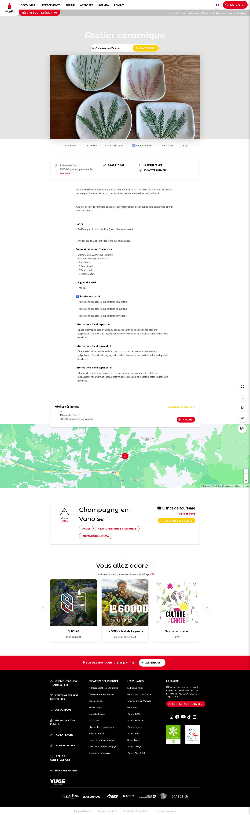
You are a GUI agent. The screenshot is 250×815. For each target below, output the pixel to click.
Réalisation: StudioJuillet (136, 811)
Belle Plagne (133, 740)
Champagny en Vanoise (181, 407)
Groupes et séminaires (100, 753)
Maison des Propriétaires (101, 727)
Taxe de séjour (96, 700)
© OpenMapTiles (208, 486)
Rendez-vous (220, 13)
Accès (86, 528)
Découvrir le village (178, 520)
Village (184, 145)
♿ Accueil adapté (141, 145)
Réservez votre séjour (39, 12)
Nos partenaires (64, 770)
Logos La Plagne (97, 713)
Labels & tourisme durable (102, 740)
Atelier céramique (238, 13)
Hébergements (50, 5)
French (217, 5)
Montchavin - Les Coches (140, 694)
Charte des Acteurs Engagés (103, 746)
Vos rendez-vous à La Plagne (197, 13)
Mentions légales (82, 811)
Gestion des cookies (165, 811)
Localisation (166, 145)
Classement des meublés (101, 694)
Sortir (70, 5)
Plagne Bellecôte (135, 720)
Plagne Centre (134, 727)
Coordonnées (69, 145)
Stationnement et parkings (117, 528)
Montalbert (133, 707)
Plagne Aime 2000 (136, 753)
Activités (86, 5)
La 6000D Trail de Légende (125, 631)
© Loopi (246, 486)
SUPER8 (73, 631)
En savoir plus (145, 48)
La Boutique (60, 709)
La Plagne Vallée (135, 687)
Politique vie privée (107, 811)
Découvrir (28, 5)
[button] (206, 607)
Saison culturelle (176, 631)
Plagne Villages (135, 746)
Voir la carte (66, 172)
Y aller (187, 419)
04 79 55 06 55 (187, 513)
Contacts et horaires (187, 703)
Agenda (103, 5)
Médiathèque (95, 707)
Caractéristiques (114, 145)
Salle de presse (96, 733)
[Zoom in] (246, 471)
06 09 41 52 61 (113, 165)
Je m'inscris (153, 662)
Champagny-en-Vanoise (139, 700)
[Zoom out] (246, 475)
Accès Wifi (94, 720)
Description (91, 145)
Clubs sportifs (62, 745)
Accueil (176, 13)
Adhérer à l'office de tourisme (103, 687)
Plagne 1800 (133, 713)
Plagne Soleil (133, 733)
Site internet (151, 165)
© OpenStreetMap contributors (229, 486)
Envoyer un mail (153, 170)
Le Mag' (119, 5)
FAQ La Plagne (61, 734)
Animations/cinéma (95, 535)
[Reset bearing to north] (246, 480)
